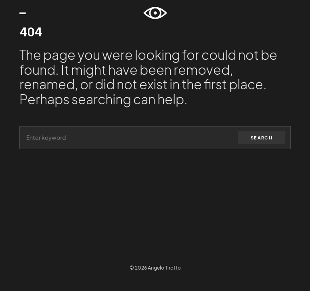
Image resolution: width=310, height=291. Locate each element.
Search (261, 137)
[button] (23, 13)
